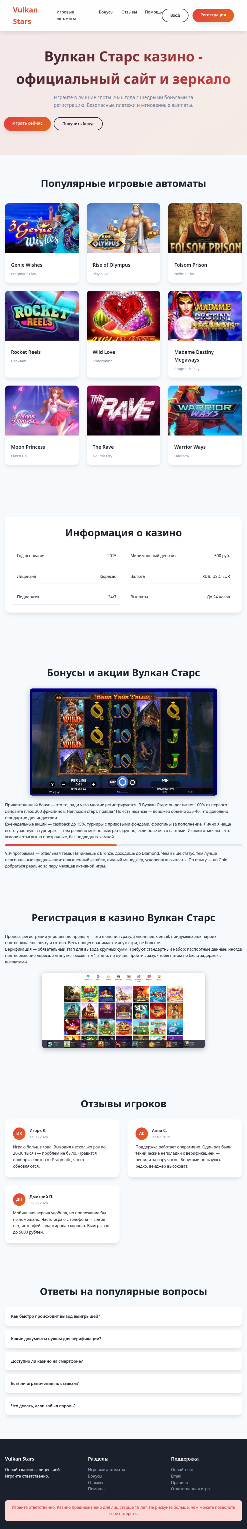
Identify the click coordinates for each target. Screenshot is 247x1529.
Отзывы (129, 12)
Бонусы (106, 12)
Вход (175, 15)
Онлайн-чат (182, 1469)
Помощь (153, 12)
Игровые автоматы (106, 1469)
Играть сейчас (27, 123)
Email (176, 1476)
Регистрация (213, 14)
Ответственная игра (190, 1489)
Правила (179, 1482)
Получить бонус (78, 123)
